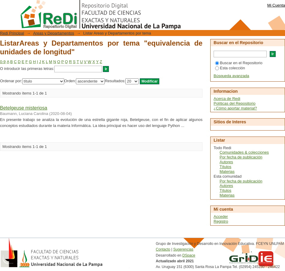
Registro (221, 221)
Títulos (225, 166)
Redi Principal (12, 33)
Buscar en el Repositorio (238, 63)
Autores (226, 162)
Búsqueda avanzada (231, 76)
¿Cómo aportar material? (235, 108)
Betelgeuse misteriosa (23, 107)
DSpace (188, 255)
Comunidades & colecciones (244, 152)
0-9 (3, 61)
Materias (227, 171)
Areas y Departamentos (53, 33)
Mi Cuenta (276, 5)
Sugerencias (183, 249)
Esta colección (230, 68)
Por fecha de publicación (241, 157)
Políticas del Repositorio (234, 103)
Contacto (163, 249)
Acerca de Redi (227, 98)
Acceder (221, 216)
